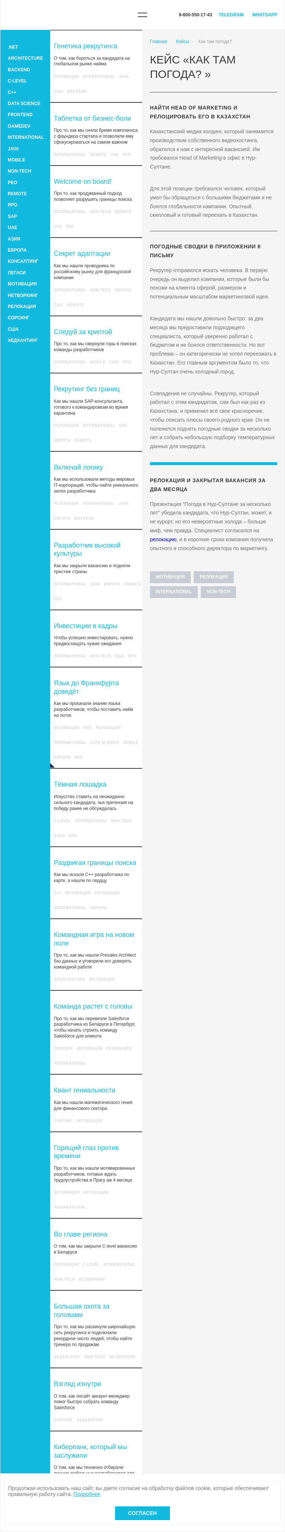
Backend (19, 69)
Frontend (20, 114)
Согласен (142, 1513)
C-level (17, 81)
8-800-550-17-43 (195, 14)
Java (13, 148)
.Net (13, 47)
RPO (12, 205)
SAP (12, 216)
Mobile (16, 160)
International (26, 137)
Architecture (25, 58)
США (13, 329)
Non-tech (19, 171)
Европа (17, 250)
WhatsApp (264, 14)
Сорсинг (18, 317)
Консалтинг (23, 261)
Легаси (17, 272)
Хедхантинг (23, 340)
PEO (12, 182)
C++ (12, 92)
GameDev (19, 126)
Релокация (22, 306)
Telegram (231, 14)
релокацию (163, 539)
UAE (12, 227)
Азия (14, 239)
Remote (17, 193)
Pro (87, 728)
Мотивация (22, 284)
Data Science (24, 103)
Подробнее (87, 1494)
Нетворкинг (23, 295)
